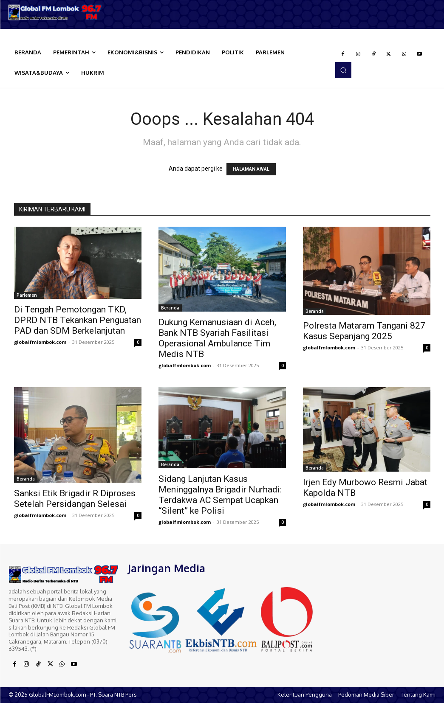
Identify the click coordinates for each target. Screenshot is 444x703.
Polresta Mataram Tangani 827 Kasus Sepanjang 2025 (364, 331)
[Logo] (55, 12)
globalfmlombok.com (40, 342)
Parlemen (27, 295)
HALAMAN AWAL (251, 169)
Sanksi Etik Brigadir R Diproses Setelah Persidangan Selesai (75, 498)
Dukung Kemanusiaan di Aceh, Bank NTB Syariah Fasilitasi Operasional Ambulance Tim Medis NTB (217, 338)
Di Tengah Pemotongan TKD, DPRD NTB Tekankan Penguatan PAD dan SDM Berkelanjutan (77, 320)
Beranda (170, 308)
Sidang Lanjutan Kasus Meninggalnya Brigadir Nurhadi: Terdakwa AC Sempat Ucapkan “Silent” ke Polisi (220, 495)
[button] (343, 70)
